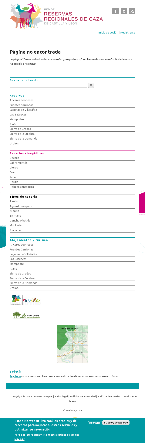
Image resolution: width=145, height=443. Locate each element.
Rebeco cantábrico (22, 186)
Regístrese (15, 376)
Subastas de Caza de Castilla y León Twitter (124, 12)
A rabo (14, 201)
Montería (16, 225)
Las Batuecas (18, 114)
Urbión (14, 143)
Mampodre (17, 119)
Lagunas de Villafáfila (23, 109)
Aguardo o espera (21, 206)
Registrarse (127, 32)
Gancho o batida (20, 220)
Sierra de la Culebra (22, 133)
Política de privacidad (83, 396)
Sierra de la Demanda (23, 138)
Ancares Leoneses (21, 100)
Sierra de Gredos (20, 128)
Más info (20, 441)
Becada (14, 157)
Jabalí (13, 177)
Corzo (13, 172)
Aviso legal (61, 396)
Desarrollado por (42, 396)
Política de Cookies (109, 396)
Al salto (14, 210)
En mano (15, 215)
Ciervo (14, 167)
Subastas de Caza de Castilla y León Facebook (115, 12)
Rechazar (94, 424)
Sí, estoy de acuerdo (116, 424)
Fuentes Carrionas (21, 105)
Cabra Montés (19, 162)
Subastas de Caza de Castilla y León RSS (132, 12)
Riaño (13, 124)
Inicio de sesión (108, 32)
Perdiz (14, 181)
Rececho (15, 230)
